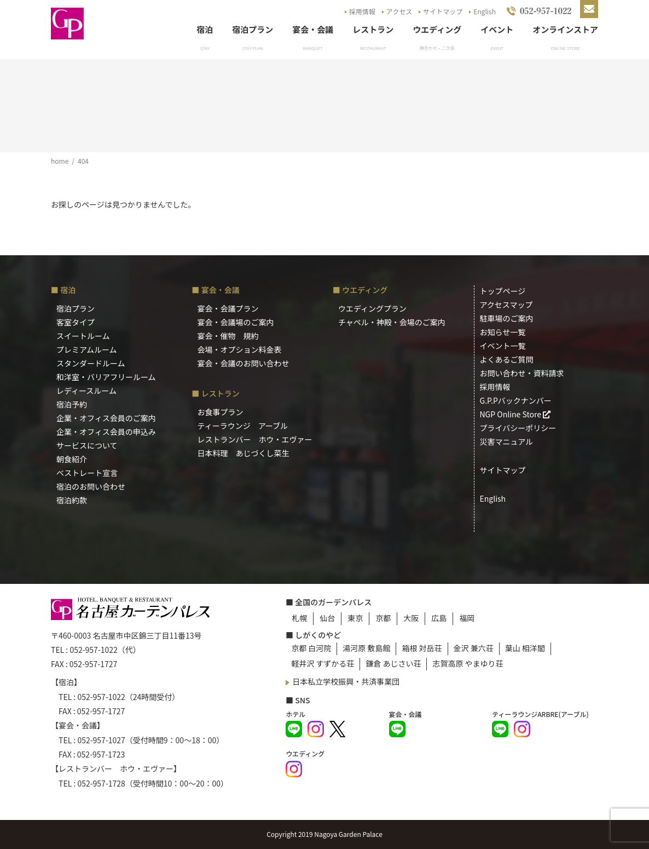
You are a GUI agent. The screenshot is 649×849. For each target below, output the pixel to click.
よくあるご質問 (507, 359)
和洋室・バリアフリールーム (106, 376)
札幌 (299, 617)
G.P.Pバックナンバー (516, 400)
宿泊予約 (71, 404)
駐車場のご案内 (507, 318)
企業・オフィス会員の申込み (106, 431)
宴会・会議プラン (228, 308)
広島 (439, 617)
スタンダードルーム (90, 363)
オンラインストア (565, 29)
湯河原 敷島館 (366, 648)
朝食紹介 (71, 459)
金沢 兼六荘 (474, 648)
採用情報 (362, 11)
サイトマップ (442, 11)
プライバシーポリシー (518, 427)
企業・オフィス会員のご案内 (106, 417)
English (484, 11)
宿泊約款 (71, 500)
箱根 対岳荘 (422, 648)
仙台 (327, 617)
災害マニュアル (507, 441)
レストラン (372, 29)
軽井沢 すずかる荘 (322, 663)
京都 (383, 617)
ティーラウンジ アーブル (243, 425)
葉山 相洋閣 (525, 648)
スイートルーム (83, 335)
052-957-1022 (93, 649)
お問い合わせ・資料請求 (522, 373)
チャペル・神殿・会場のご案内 (391, 322)
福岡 (466, 617)
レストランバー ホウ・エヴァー (255, 439)
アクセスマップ (506, 304)
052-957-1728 (101, 783)
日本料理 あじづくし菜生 (243, 453)
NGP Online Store (515, 414)
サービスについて (87, 445)
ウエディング (437, 29)
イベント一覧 (503, 345)
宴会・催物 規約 (228, 335)
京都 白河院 (311, 648)
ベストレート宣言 (87, 472)
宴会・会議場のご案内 (236, 322)
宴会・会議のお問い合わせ (243, 363)
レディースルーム (86, 390)
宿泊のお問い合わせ (90, 486)
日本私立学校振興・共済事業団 (345, 681)
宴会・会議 (312, 29)
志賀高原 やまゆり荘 (467, 663)
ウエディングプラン (372, 308)
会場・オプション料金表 (240, 349)
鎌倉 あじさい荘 (393, 663)
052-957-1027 (101, 740)
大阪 (411, 617)
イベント (496, 29)
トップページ (503, 290)
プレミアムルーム (86, 349)
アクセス (399, 11)
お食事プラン (221, 411)
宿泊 (204, 29)
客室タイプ (75, 322)
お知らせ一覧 (503, 331)
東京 (355, 617)
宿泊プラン (252, 29)
